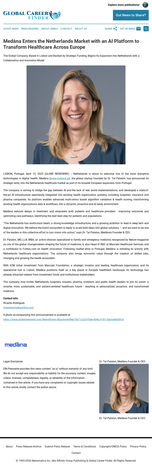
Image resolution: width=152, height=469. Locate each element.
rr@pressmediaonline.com (18, 307)
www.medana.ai (59, 178)
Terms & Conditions (84, 446)
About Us (81, 28)
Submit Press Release (57, 446)
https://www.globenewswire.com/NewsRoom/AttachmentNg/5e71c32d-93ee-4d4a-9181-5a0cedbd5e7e (63, 319)
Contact (66, 28)
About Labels (49, 28)
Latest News (10, 28)
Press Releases (30, 28)
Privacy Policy (138, 446)
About (9, 446)
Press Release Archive (28, 446)
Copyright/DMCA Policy (113, 446)
